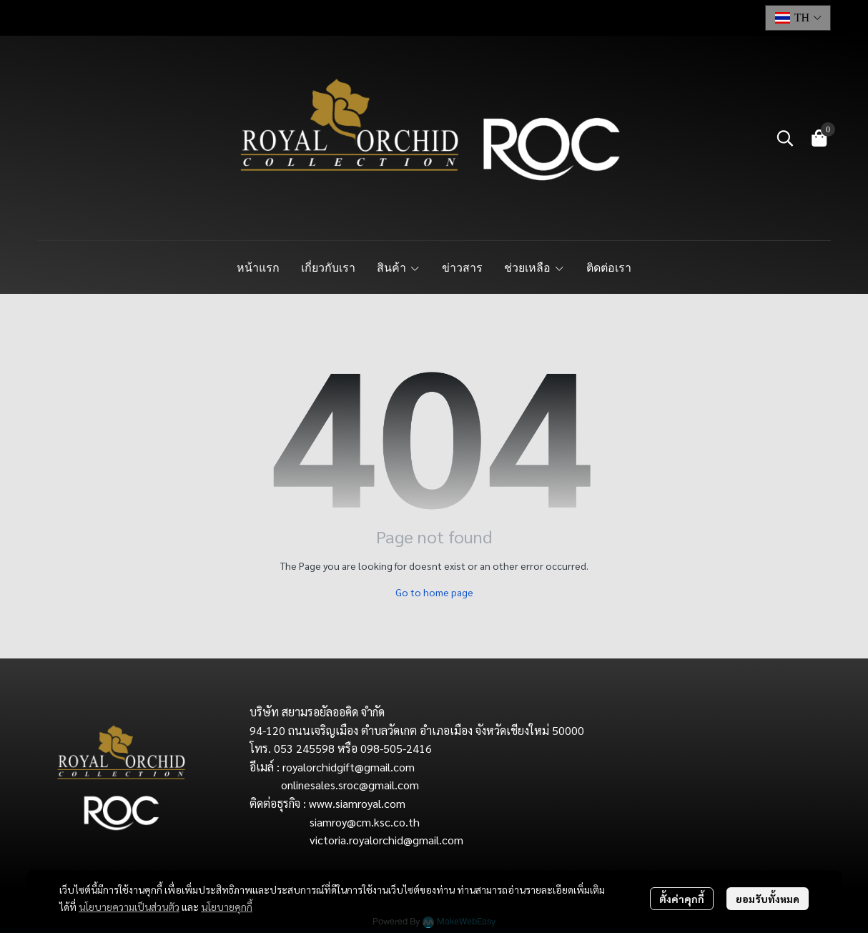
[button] (798, 18)
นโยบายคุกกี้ (226, 906)
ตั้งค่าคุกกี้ (681, 898)
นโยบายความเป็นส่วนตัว (129, 906)
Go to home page (434, 592)
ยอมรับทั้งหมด (767, 898)
